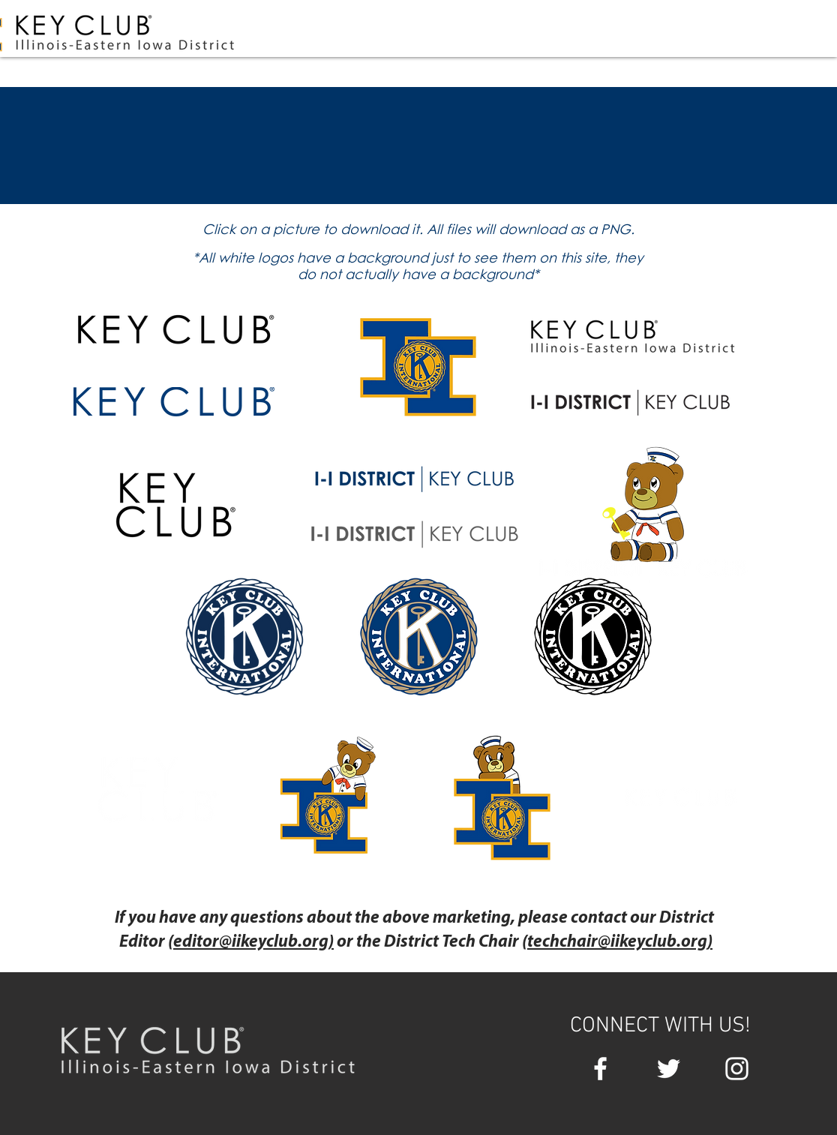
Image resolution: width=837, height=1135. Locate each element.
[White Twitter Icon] (668, 1068)
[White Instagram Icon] (737, 1068)
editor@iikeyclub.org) (253, 942)
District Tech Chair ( (455, 942)
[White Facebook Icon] (600, 1068)
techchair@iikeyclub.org (617, 942)
